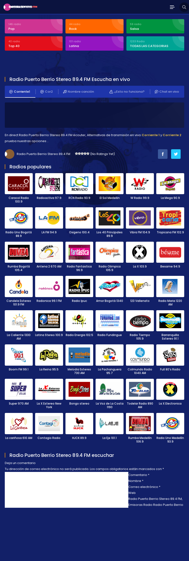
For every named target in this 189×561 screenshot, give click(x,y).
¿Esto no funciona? (127, 92)
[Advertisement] (61, 64)
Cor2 (46, 92)
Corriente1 (19, 92)
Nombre (135, 481)
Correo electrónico (144, 487)
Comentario (138, 475)
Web (132, 493)
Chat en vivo (167, 92)
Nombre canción (78, 92)
